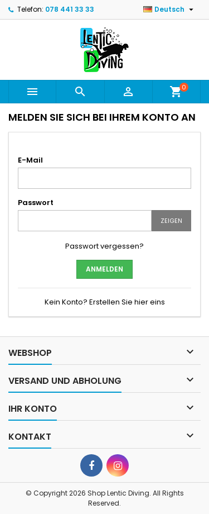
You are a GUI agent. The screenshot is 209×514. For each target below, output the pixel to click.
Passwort (36, 202)
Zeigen (171, 220)
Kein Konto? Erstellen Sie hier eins (105, 302)
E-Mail (30, 160)
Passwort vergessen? (104, 246)
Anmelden (104, 269)
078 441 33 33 (69, 9)
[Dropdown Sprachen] (169, 9)
